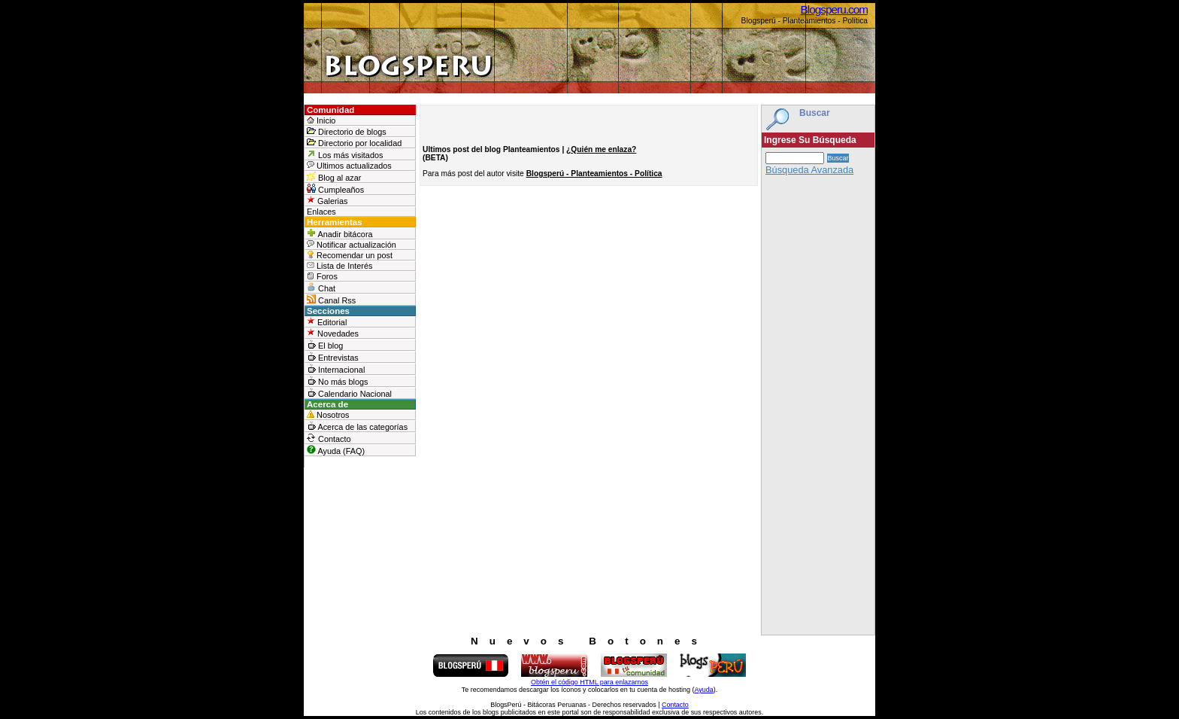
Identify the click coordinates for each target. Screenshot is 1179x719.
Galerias (327, 201)
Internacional (336, 369)
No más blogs (337, 381)
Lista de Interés (339, 265)
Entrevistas (333, 357)
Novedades (333, 333)
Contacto (329, 438)
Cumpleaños (335, 189)
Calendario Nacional (349, 393)
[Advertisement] (818, 409)
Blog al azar (334, 177)
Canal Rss (331, 299)
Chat (321, 287)
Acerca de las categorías (357, 426)
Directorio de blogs (346, 131)
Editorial (327, 322)
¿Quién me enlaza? (601, 149)
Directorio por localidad (354, 143)
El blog (325, 345)
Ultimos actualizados (349, 165)
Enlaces (321, 211)
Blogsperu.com (834, 9)
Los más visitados (345, 154)
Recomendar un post (349, 255)
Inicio (321, 120)
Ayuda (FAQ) (336, 450)
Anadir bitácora (340, 233)
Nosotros (328, 414)
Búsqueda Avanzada (809, 169)
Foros (322, 276)
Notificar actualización (351, 244)
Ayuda (703, 689)
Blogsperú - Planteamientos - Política (594, 173)
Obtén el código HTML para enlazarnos (589, 682)
